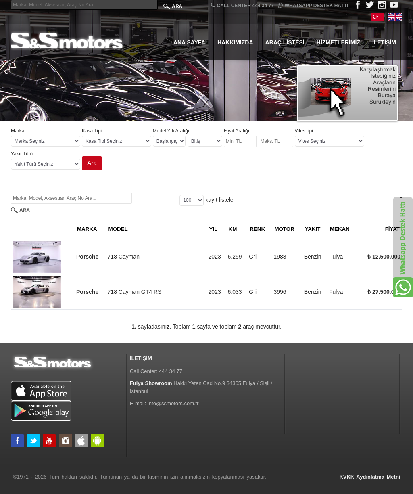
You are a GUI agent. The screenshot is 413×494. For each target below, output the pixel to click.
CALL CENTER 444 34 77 (242, 5)
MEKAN (340, 229)
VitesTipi (304, 131)
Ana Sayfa (189, 42)
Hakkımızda (235, 42)
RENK (257, 229)
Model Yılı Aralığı (171, 131)
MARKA (87, 229)
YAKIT (313, 229)
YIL (213, 229)
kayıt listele (219, 200)
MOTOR (284, 229)
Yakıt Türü (22, 154)
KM (233, 229)
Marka (17, 131)
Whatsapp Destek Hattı (313, 5)
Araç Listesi (285, 42)
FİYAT (392, 229)
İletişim (384, 42)
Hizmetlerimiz (338, 42)
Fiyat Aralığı (236, 131)
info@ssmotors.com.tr (173, 403)
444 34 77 (170, 371)
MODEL (118, 229)
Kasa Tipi (92, 131)
